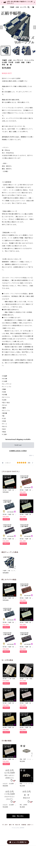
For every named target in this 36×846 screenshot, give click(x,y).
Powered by (18, 827)
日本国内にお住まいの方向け (18, 451)
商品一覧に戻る (18, 816)
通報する (31, 455)
